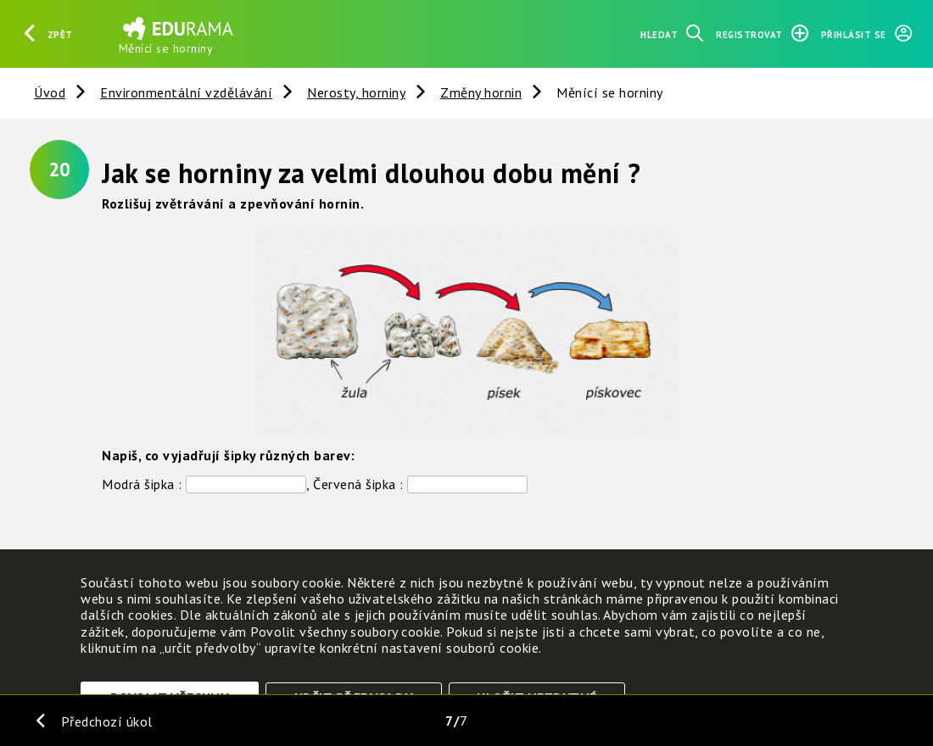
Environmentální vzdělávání (186, 92)
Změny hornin (481, 92)
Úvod (49, 92)
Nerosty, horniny (356, 92)
